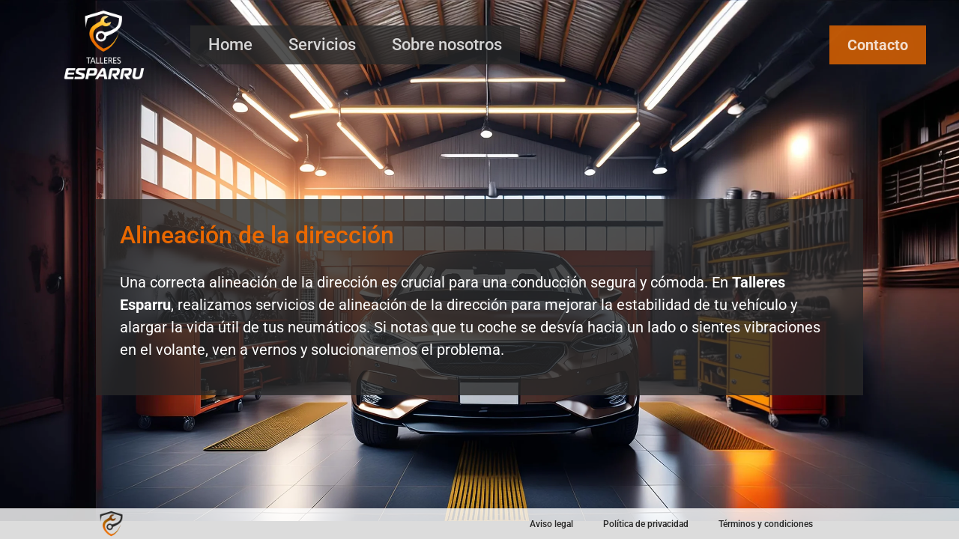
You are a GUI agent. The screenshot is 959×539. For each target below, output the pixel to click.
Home (230, 44)
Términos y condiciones (766, 524)
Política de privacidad (646, 524)
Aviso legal (551, 524)
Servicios (322, 44)
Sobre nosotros (447, 44)
